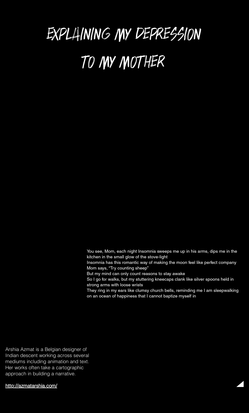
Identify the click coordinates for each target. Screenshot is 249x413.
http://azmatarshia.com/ (31, 386)
